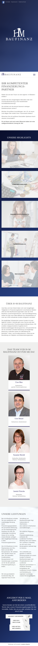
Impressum (14, 2)
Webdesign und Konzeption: (19, 644)
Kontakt (8, 2)
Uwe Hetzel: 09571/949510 (16, 627)
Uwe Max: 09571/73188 (16, 621)
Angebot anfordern (15, 616)
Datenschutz (22, 2)
